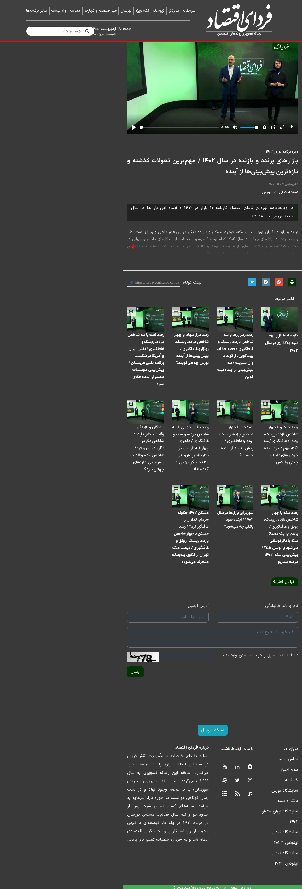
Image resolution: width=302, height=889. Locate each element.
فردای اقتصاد (237, 20)
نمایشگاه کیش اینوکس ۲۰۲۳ (250, 846)
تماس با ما (266, 794)
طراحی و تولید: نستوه (155, 886)
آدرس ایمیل (136, 640)
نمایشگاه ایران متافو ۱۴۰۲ (252, 835)
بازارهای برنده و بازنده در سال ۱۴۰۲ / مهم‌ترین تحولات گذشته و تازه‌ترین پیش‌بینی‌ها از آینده (158, 219)
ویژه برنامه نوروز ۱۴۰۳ (260, 210)
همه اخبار (267, 804)
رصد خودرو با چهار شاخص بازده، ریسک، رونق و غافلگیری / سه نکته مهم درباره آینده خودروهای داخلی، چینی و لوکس (248, 485)
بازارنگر (174, 11)
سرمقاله (189, 11)
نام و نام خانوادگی (259, 640)
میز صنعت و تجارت (100, 11)
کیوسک (159, 11)
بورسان (126, 11)
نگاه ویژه (142, 11)
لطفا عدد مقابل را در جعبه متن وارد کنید (238, 690)
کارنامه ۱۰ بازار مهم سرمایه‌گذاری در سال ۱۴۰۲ (249, 391)
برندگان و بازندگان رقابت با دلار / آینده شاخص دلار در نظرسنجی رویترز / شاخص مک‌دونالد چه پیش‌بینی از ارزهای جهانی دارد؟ (56, 485)
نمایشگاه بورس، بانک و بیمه (251, 825)
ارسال (34, 706)
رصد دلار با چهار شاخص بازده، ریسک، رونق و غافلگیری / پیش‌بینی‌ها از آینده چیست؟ (187, 481)
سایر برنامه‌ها (37, 11)
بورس (244, 240)
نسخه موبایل (151, 765)
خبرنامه (269, 814)
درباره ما (268, 783)
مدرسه (75, 11)
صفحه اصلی (266, 240)
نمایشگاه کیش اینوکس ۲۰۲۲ (250, 856)
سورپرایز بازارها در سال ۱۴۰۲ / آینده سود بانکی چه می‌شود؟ (186, 563)
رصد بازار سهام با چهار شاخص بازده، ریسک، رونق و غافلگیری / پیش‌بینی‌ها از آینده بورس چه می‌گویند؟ (120, 399)
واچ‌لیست (58, 11)
